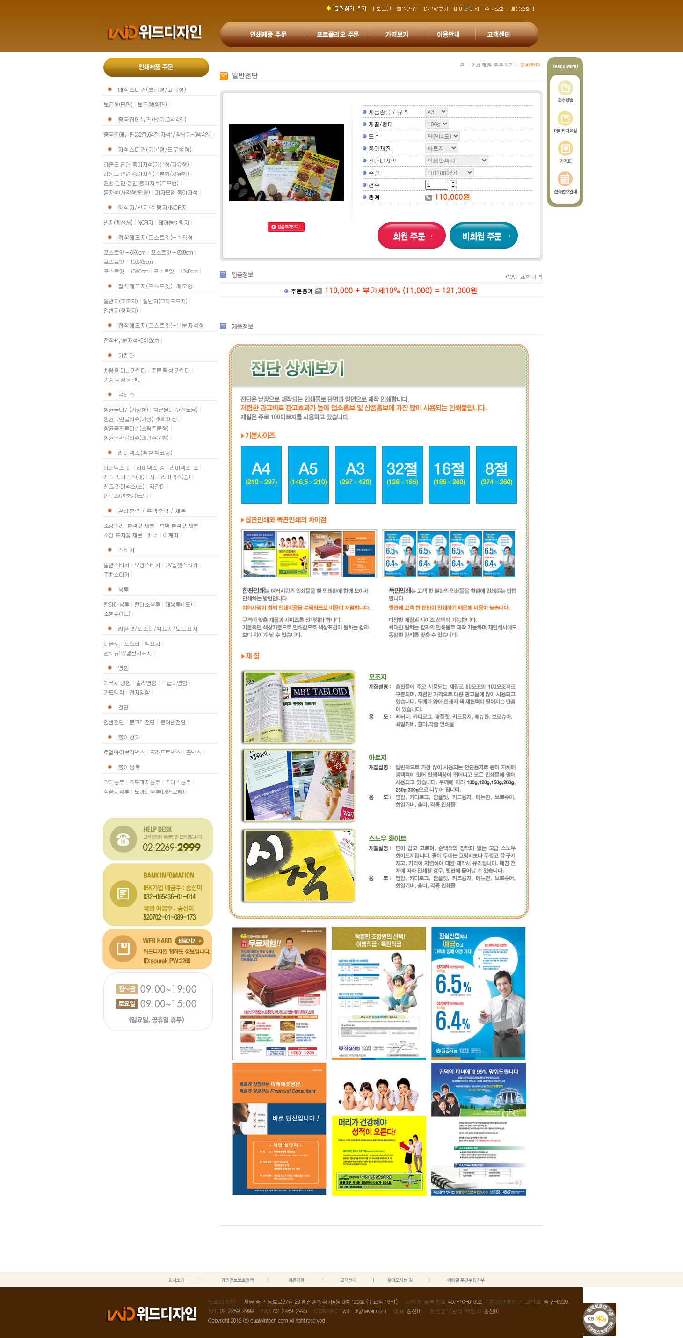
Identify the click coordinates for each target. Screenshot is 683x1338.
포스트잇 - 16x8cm (175, 271)
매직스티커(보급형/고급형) (152, 89)
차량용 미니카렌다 (124, 370)
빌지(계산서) (117, 222)
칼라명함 (146, 683)
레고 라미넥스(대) (123, 477)
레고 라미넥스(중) (169, 477)
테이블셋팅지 (173, 222)
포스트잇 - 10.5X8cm (128, 261)
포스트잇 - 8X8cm (172, 252)
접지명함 (139, 692)
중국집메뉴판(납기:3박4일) (152, 119)
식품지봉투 (116, 791)
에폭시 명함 (117, 683)
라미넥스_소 (184, 467)
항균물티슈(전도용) (175, 409)
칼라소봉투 (147, 604)
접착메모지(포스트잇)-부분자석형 (161, 325)
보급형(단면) (117, 104)
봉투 (123, 589)
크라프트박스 (165, 752)
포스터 (131, 643)
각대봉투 (113, 782)
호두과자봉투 (144, 782)
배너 (152, 535)
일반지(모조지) (120, 301)
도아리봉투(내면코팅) (159, 791)
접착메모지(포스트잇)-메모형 (155, 286)
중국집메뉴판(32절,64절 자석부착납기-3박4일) (157, 134)
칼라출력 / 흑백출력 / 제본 (152, 510)
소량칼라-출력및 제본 (128, 525)
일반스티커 (116, 565)
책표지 (152, 643)
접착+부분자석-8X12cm (131, 340)
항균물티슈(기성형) (125, 409)
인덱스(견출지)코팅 (125, 495)
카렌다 (126, 355)
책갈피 (157, 486)
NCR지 (145, 222)
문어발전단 (173, 722)
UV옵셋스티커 (181, 565)
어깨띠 (170, 535)
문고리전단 (142, 722)
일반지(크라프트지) (165, 301)
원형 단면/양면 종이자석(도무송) (140, 183)
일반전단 (113, 722)
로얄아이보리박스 (124, 752)
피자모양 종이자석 (176, 192)
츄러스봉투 (178, 782)
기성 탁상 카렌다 (122, 379)
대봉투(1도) (178, 604)
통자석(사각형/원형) (126, 192)
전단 (123, 707)
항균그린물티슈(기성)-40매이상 (140, 419)
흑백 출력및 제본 (179, 525)
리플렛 (111, 643)
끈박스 (193, 752)
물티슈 (126, 394)
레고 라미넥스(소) (123, 486)
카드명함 (113, 692)
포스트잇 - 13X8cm (125, 271)
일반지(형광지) (120, 310)
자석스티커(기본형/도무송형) (155, 149)
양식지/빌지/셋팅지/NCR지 (152, 207)
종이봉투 (129, 767)
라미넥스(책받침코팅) (145, 452)
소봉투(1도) (116, 613)
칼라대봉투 (116, 604)
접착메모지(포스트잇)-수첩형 (155, 237)
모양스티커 (147, 565)
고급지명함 (174, 683)
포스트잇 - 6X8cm (124, 252)
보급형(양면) (152, 104)
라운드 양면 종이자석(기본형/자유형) (146, 173)
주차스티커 (116, 574)
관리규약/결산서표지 (127, 653)
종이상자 (129, 737)
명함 (123, 668)
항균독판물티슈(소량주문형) (135, 428)
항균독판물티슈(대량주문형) (135, 437)
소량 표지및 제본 (122, 535)
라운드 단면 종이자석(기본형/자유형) (146, 164)
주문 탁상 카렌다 (170, 370)
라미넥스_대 (117, 467)
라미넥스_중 (151, 467)
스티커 (126, 550)
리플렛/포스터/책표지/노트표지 (158, 628)
